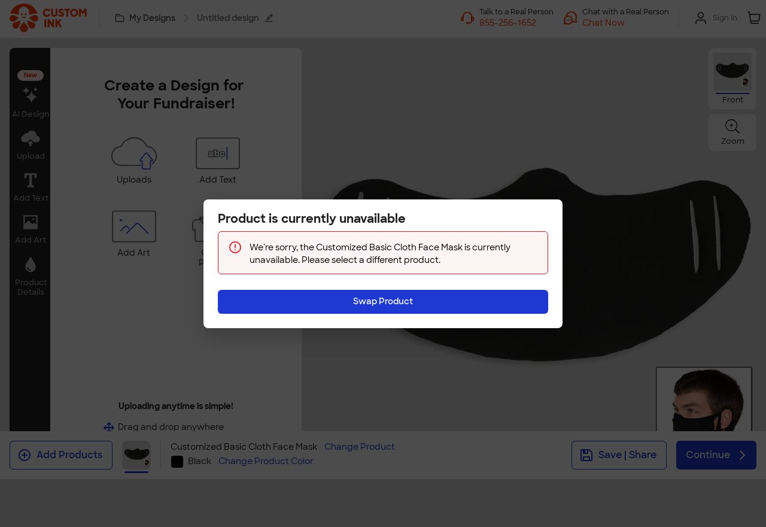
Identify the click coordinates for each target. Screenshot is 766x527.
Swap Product (383, 301)
